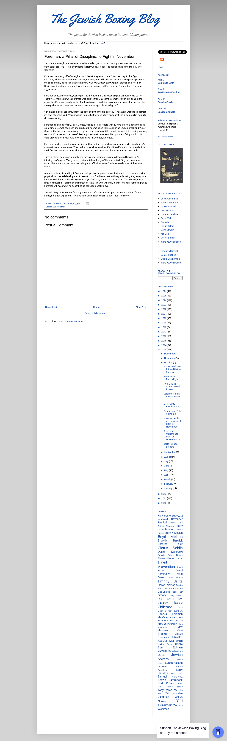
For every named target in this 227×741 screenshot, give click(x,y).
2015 (164, 340)
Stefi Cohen (166, 683)
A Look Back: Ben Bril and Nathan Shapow (173, 369)
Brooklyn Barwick (169, 251)
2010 (164, 503)
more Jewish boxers (171, 241)
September (170, 452)
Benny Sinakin (174, 532)
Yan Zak (165, 233)
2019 (164, 322)
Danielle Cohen (168, 255)
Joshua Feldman (169, 202)
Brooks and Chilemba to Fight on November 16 (172, 435)
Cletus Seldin (167, 226)
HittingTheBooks (176, 595)
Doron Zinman (168, 237)
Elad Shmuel (164, 591)
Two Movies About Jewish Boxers (172, 386)
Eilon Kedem (176, 588)
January (168, 488)
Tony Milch (165, 690)
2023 (164, 304)
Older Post (141, 307)
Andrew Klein (176, 523)
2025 (164, 295)
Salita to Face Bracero (170, 445)
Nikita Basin (165, 644)
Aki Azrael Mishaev (168, 516)
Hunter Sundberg (167, 599)
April (167, 474)
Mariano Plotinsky (167, 624)
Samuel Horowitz (170, 676)
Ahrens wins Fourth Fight (171, 378)
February (169, 483)
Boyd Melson (170, 537)
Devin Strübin (167, 230)
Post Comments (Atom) (71, 321)
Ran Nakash (175, 663)
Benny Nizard (167, 222)
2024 (164, 300)
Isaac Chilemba (170, 604)
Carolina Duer (170, 544)
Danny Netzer (175, 558)
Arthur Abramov (166, 526)
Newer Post (51, 307)
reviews (163, 666)
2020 (164, 318)
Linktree (162, 67)
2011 (164, 498)
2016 (164, 336)
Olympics (162, 651)
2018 (164, 327)
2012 (164, 494)
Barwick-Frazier (166, 102)
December (169, 353)
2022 (164, 309)
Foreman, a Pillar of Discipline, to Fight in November (173, 422)
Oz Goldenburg (175, 651)
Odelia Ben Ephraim (171, 258)
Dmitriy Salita (170, 581)
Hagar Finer (177, 591)
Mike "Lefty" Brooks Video (172, 405)
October (168, 362)
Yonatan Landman (170, 214)
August (168, 457)
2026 (164, 291)
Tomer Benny (175, 687)
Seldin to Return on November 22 (172, 396)
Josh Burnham (175, 611)
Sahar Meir (177, 673)
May (166, 470)
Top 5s (178, 690)
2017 (164, 331)
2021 (164, 313)
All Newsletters (165, 136)
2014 (164, 345)
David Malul (167, 218)
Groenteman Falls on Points (172, 412)
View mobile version (95, 313)
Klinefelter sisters (167, 617)
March (167, 479)
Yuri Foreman (59, 207)
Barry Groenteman (170, 527)
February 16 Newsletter (169, 120)
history (162, 595)
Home (96, 307)
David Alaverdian (169, 198)
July (166, 461)
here (102, 43)
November (169, 358)
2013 (164, 349)
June (167, 465)
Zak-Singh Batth (166, 83)
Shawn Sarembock (170, 680)
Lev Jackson (167, 210)
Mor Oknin (176, 640)
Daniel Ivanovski (169, 206)
